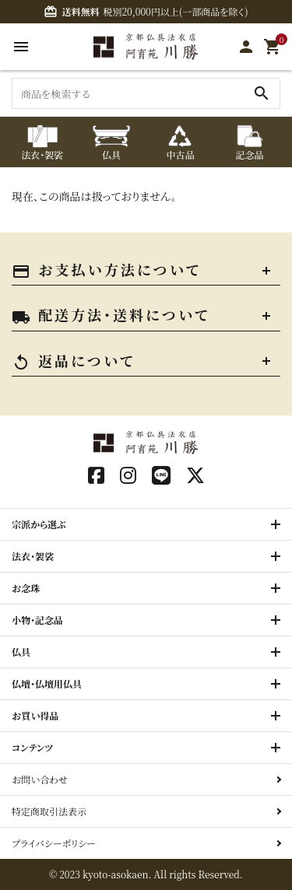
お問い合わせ (40, 779)
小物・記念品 (37, 619)
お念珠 (26, 587)
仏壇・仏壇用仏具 (47, 683)
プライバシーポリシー (54, 843)
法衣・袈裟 (33, 555)
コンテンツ (32, 747)
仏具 (21, 651)
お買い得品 (35, 715)
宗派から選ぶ (39, 524)
